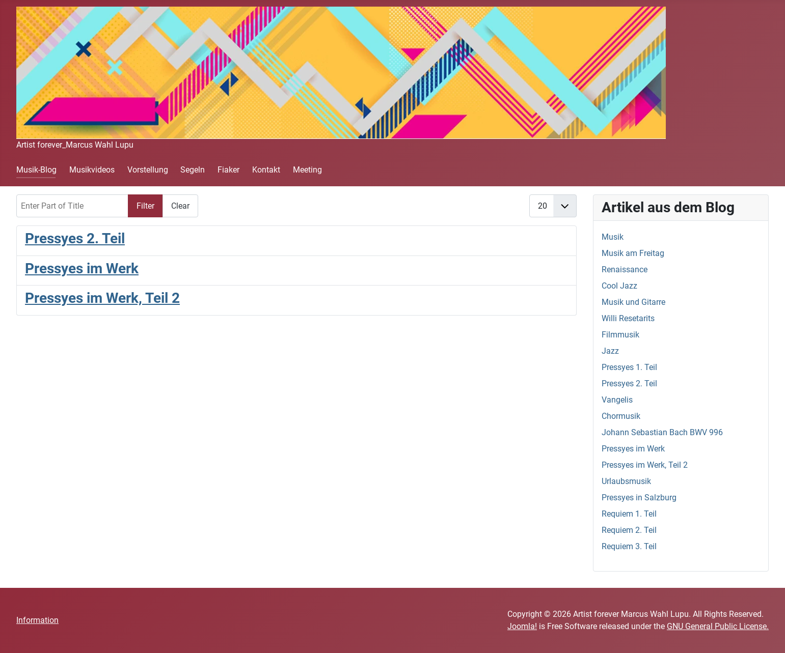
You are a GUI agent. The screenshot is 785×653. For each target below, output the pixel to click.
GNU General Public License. (718, 626)
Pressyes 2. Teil (75, 238)
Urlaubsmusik (626, 481)
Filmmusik (620, 334)
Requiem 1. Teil (629, 514)
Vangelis (617, 400)
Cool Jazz (619, 286)
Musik (613, 237)
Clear (180, 206)
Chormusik (621, 416)
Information (37, 620)
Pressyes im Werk (82, 268)
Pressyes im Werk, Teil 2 (102, 298)
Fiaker (228, 170)
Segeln (192, 170)
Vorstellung (147, 170)
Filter (145, 206)
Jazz (610, 351)
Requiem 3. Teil (629, 546)
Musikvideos (92, 170)
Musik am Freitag (633, 253)
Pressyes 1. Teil (629, 367)
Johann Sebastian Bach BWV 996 (662, 432)
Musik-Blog (36, 170)
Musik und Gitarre (633, 302)
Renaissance (624, 269)
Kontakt (266, 170)
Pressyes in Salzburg (639, 497)
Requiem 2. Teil (629, 530)
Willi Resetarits (628, 318)
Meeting (307, 170)
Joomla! (522, 626)
